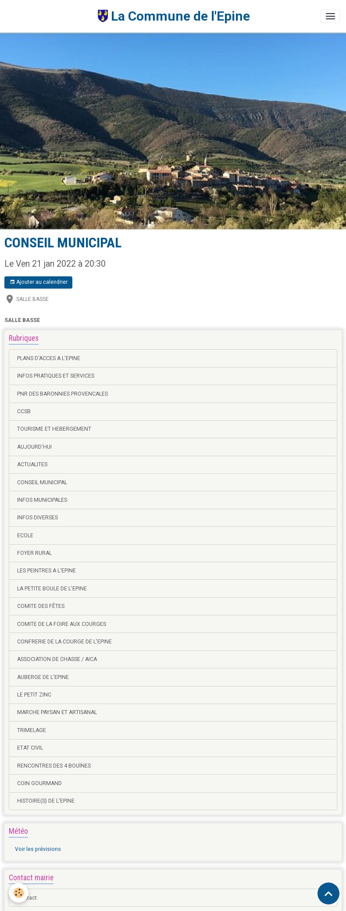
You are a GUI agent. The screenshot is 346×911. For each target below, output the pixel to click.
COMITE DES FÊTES (40, 606)
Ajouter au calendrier (39, 282)
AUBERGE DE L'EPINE (43, 677)
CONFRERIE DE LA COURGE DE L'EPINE (64, 642)
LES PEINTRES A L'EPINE (46, 571)
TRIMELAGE (31, 730)
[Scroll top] (328, 893)
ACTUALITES (32, 464)
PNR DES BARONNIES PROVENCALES (62, 394)
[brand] (128, 16)
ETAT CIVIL (30, 748)
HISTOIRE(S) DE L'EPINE (46, 801)
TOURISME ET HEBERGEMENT (54, 429)
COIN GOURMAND (39, 783)
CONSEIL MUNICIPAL (42, 482)
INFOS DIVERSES (37, 517)
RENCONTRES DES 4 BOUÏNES (54, 766)
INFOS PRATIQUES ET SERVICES (55, 376)
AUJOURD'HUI (34, 447)
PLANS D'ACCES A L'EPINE (48, 358)
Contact (27, 898)
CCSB (24, 411)
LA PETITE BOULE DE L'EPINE (52, 589)
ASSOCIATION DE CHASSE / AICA (57, 659)
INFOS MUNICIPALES (42, 500)
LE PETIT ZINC (34, 695)
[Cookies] (19, 893)
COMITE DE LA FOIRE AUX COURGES (61, 624)
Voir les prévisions (38, 849)
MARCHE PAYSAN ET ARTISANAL (57, 712)
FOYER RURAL (34, 553)
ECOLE (25, 535)
